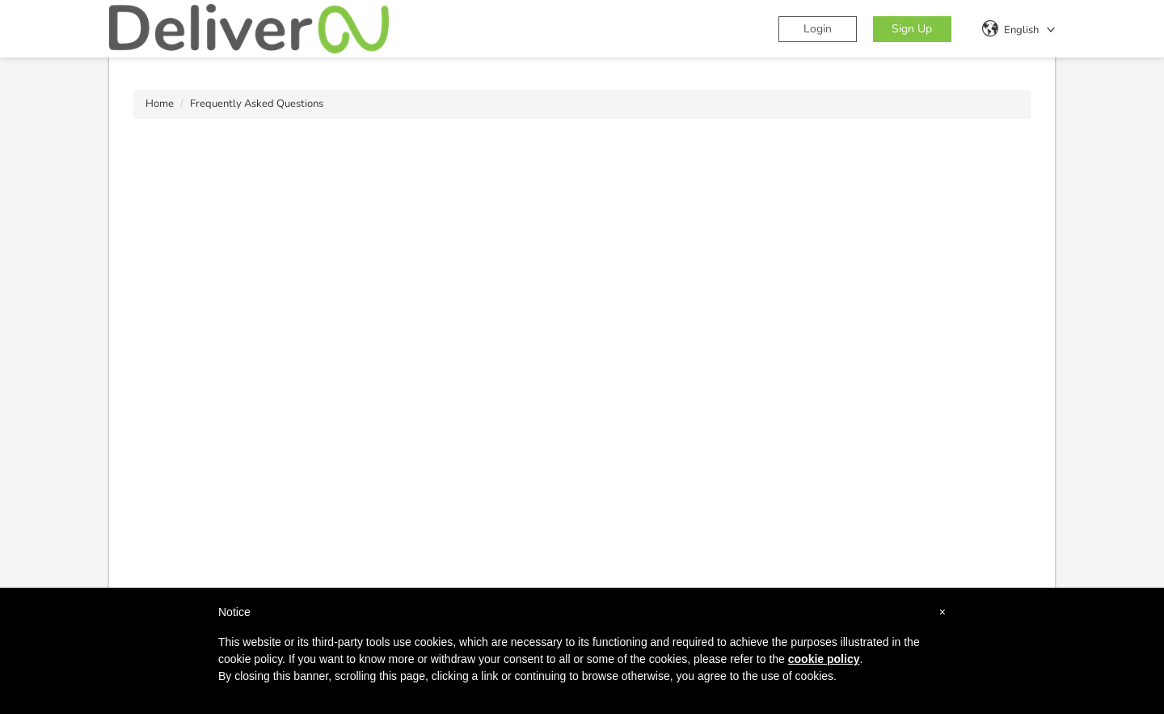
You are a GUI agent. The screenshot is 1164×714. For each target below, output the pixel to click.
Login (817, 28)
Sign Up (912, 28)
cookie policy (824, 658)
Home (160, 103)
